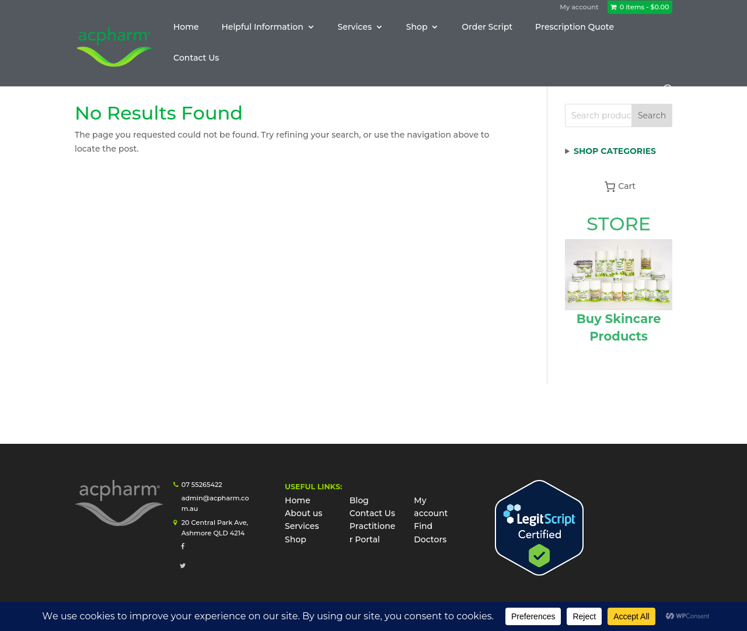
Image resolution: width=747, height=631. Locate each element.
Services (355, 27)
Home (186, 27)
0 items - (644, 7)
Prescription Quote (574, 27)
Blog (359, 500)
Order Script (487, 27)
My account (579, 7)
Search (652, 115)
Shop (417, 27)
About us (303, 513)
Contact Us (196, 58)
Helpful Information (262, 27)
